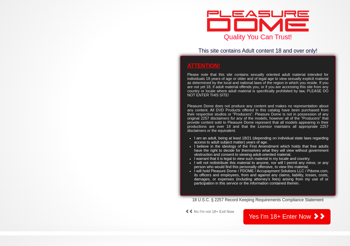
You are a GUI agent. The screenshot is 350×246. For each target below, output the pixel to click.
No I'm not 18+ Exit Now (209, 211)
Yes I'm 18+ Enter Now (287, 216)
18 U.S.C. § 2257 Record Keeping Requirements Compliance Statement (257, 199)
